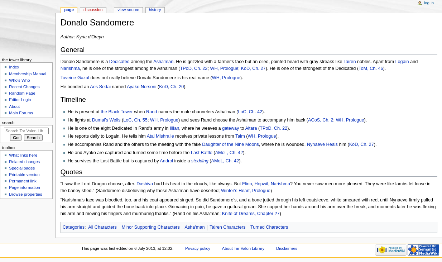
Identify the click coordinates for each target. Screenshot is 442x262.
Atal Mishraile (160, 136)
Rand (151, 111)
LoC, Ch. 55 (135, 120)
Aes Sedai (100, 86)
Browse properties (25, 194)
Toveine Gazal (75, 77)
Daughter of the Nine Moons (230, 144)
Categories (74, 227)
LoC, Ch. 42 (250, 111)
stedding (199, 160)
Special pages (22, 168)
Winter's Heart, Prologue (245, 190)
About (14, 106)
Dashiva (144, 183)
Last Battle (201, 152)
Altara (251, 128)
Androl (166, 160)
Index (14, 67)
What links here (23, 155)
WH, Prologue (224, 68)
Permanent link (22, 181)
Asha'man (163, 61)
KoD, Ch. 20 (171, 86)
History (155, 10)
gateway (230, 128)
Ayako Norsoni (141, 86)
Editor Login (20, 99)
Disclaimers (286, 248)
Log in (429, 3)
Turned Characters (269, 227)
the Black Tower (117, 111)
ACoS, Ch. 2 (320, 120)
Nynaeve (316, 144)
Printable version (24, 174)
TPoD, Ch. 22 (194, 68)
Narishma (70, 68)
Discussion (92, 10)
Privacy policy (197, 248)
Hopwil (261, 183)
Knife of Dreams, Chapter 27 (251, 213)
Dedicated (119, 61)
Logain (402, 61)
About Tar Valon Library (243, 248)
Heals (331, 144)
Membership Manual (27, 74)
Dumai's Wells (106, 120)
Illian (174, 128)
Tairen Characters (227, 227)
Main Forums (21, 113)
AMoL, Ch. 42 (229, 152)
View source (128, 10)
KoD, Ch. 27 (253, 68)
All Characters (102, 227)
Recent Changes (24, 87)
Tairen (349, 61)
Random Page (22, 93)
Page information (24, 187)
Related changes (24, 161)
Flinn (247, 183)
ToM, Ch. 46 (371, 68)
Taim (240, 136)
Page (69, 10)
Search (8, 122)
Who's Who (19, 80)
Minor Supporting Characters (151, 227)
